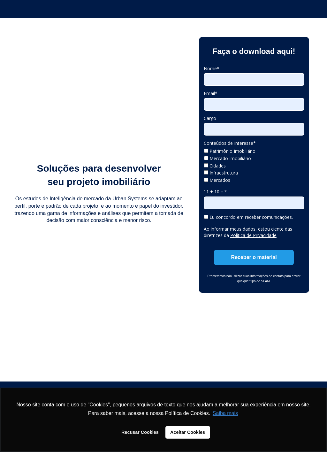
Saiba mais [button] (225, 413)
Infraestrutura (221, 173)
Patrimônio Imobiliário (229, 151)
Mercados (217, 180)
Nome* (211, 68)
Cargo (210, 118)
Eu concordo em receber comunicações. (248, 217)
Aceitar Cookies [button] (187, 432)
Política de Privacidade (253, 235)
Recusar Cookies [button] (140, 432)
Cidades (215, 166)
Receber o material (254, 257)
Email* (210, 93)
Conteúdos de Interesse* (230, 143)
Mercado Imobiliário (227, 158)
